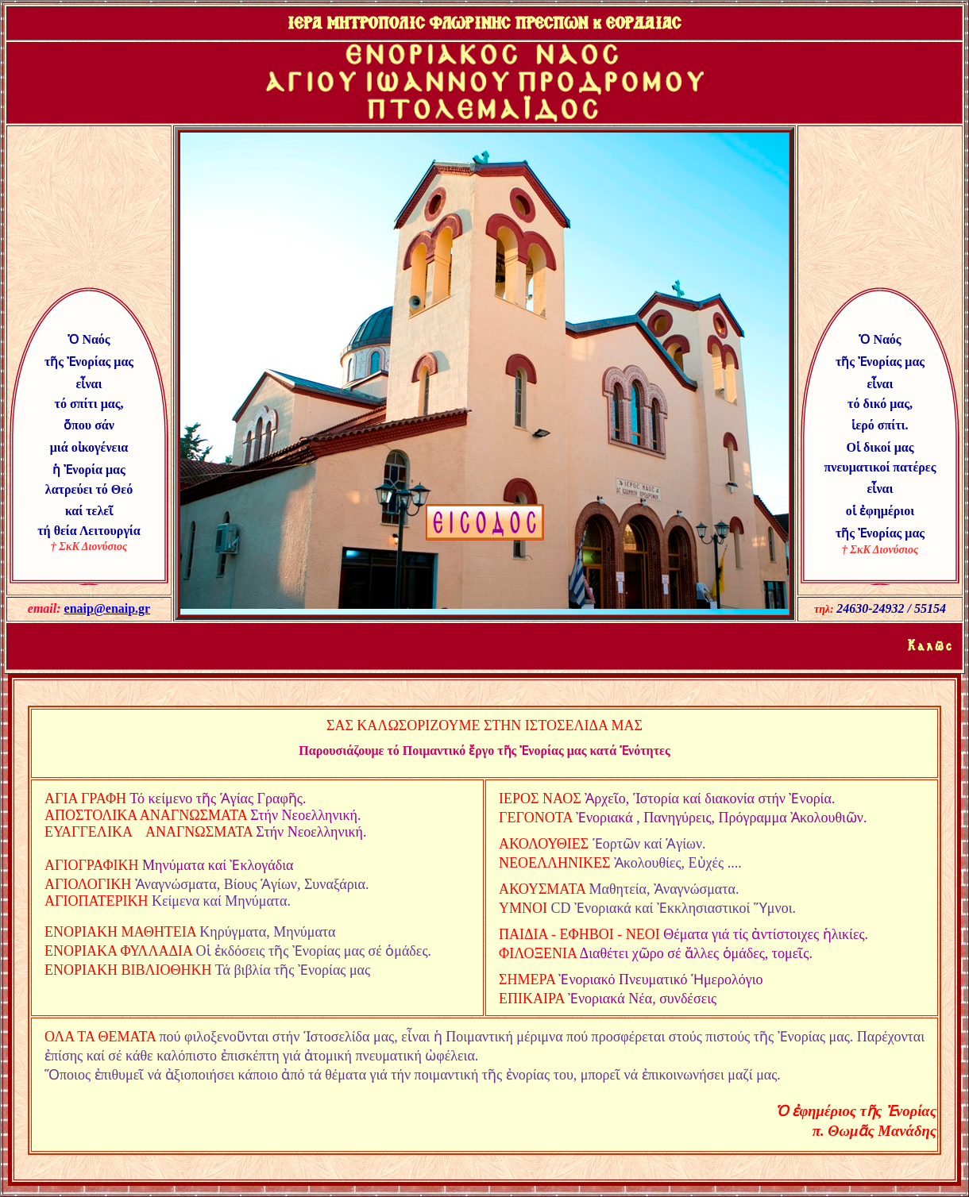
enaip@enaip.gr (107, 608)
